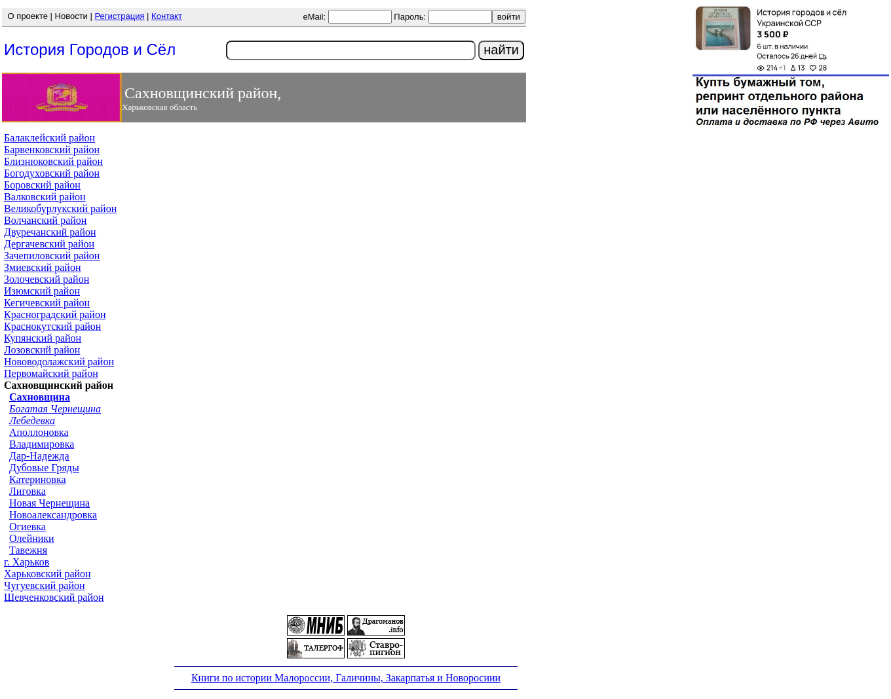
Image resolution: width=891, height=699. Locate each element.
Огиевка (27, 526)
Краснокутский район (52, 326)
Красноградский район (54, 314)
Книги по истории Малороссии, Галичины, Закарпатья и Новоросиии (346, 677)
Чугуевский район (44, 585)
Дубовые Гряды (44, 467)
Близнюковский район (53, 161)
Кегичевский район (47, 302)
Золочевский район (46, 279)
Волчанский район (45, 220)
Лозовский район (42, 349)
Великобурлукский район (60, 208)
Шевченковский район (54, 597)
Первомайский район (51, 373)
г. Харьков (26, 561)
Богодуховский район (52, 173)
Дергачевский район (49, 243)
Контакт (166, 16)
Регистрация (119, 16)
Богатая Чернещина (55, 408)
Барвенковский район (52, 149)
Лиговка (27, 491)
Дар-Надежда (39, 455)
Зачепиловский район (52, 255)
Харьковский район (47, 573)
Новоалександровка (53, 514)
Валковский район (45, 196)
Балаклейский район (49, 137)
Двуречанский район (50, 232)
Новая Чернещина (49, 503)
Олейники (31, 538)
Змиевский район (42, 267)
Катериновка (37, 479)
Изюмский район (42, 290)
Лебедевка (32, 420)
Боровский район (42, 184)
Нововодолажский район (59, 361)
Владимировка (41, 444)
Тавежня (28, 550)
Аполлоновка (39, 432)
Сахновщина (39, 397)
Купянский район (42, 338)
